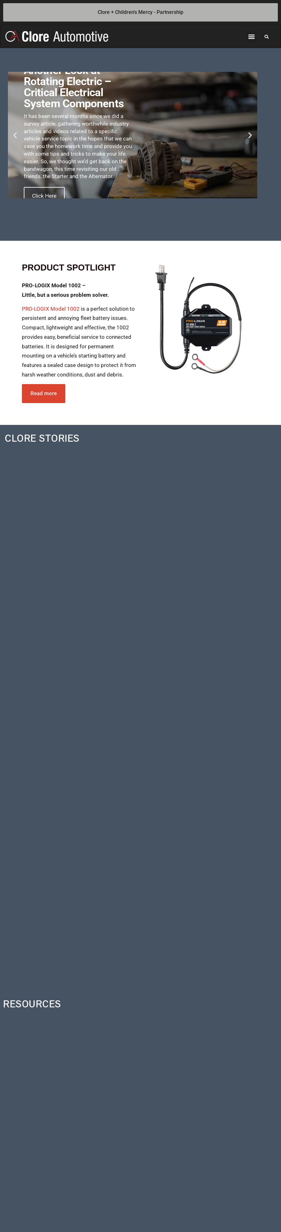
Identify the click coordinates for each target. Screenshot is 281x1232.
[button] (251, 37)
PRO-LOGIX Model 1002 (51, 309)
